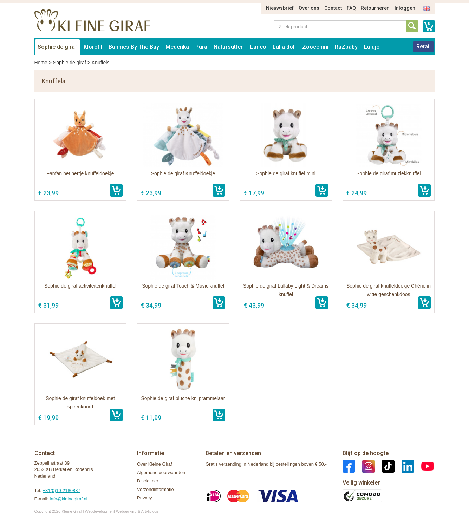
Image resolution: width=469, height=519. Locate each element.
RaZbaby (346, 47)
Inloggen (405, 8)
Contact (333, 8)
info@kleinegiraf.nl (68, 498)
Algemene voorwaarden (161, 472)
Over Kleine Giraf (154, 464)
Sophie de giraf (57, 47)
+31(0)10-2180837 (61, 490)
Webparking (126, 511)
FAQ (351, 8)
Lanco (258, 47)
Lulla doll (284, 47)
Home (40, 62)
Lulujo (372, 47)
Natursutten (229, 47)
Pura (201, 47)
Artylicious (149, 511)
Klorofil (93, 47)
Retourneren (375, 8)
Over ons (309, 8)
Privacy (144, 497)
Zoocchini (315, 47)
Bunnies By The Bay (134, 47)
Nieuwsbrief (280, 8)
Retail (423, 46)
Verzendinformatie (155, 489)
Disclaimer (147, 481)
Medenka (177, 47)
